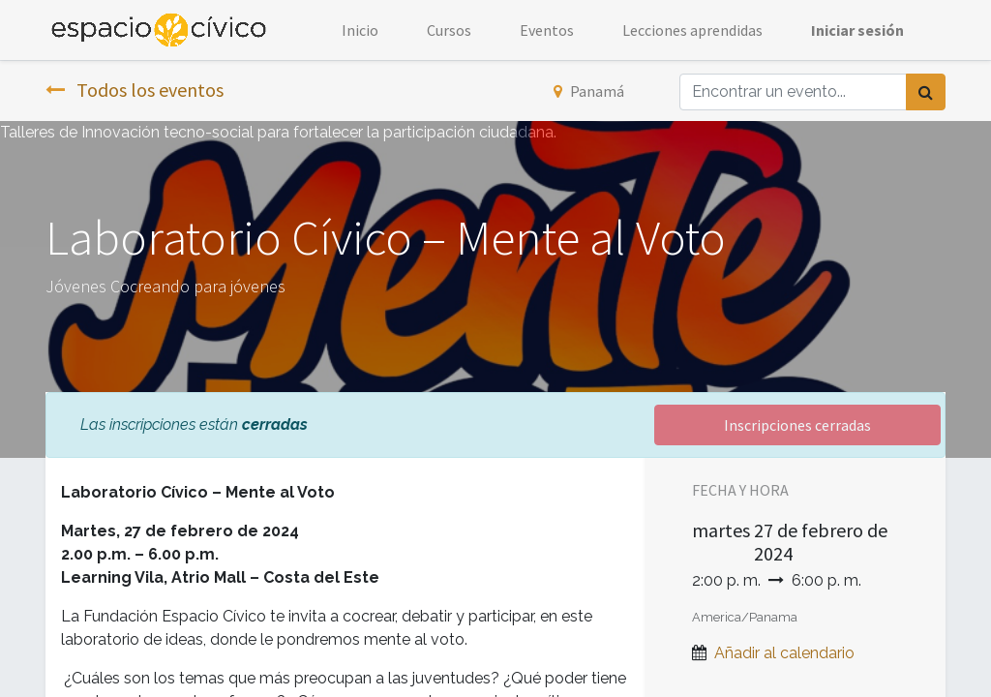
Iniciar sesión (857, 30)
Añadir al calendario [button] (784, 653)
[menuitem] (360, 30)
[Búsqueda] (926, 92)
